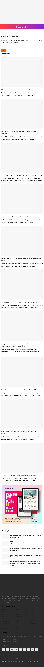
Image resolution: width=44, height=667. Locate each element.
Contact (9, 658)
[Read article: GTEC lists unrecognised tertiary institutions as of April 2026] (22, 458)
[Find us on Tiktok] (32, 649)
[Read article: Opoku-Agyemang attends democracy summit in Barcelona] (22, 158)
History (18, 614)
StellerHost (20, 663)
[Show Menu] (2, 26)
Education (5, 619)
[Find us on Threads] (20, 649)
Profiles (32, 609)
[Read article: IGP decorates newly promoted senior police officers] (22, 284)
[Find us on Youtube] (12, 649)
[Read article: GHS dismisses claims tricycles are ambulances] (22, 199)
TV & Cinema (33, 626)
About (3, 658)
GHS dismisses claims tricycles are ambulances (17, 217)
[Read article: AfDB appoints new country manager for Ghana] (22, 72)
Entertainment (6, 621)
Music (17, 621)
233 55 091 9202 (11, 639)
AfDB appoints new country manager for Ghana (17, 90)
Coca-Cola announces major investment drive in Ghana (20, 390)
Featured (4, 628)
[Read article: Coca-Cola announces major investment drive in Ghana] (22, 372)
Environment (5, 623)
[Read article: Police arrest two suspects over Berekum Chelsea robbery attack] (22, 241)
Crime (3, 614)
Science (32, 612)
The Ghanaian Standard (11, 661)
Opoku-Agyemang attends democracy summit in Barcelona (21, 175)
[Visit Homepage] (22, 26)
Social (31, 616)
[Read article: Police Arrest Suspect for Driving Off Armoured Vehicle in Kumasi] (5, 556)
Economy (4, 616)
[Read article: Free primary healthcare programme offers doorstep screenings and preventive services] (22, 326)
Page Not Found (8, 32)
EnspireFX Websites (6, 663)
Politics (18, 628)
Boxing (4, 609)
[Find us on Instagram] (36, 649)
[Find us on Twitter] (7, 649)
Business (4, 612)
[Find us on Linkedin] (16, 649)
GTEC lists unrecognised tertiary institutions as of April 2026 (21, 475)
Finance (18, 609)
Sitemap (16, 658)
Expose (4, 626)
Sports (31, 621)
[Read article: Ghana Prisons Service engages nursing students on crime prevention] (22, 414)
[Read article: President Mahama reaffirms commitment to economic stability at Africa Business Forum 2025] (5, 563)
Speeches (32, 619)
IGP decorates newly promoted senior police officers (19, 302)
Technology (33, 623)
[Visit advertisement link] (22, 504)
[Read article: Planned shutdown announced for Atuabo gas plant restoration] (22, 114)
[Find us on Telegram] (28, 649)
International (19, 616)
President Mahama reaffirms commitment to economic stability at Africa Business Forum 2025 (25, 563)
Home (2, 32)
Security (32, 614)
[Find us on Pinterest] (24, 649)
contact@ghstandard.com (13, 641)
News (17, 623)
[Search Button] (41, 26)
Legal (17, 619)
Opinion (18, 626)
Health (18, 612)
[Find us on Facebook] (3, 649)
